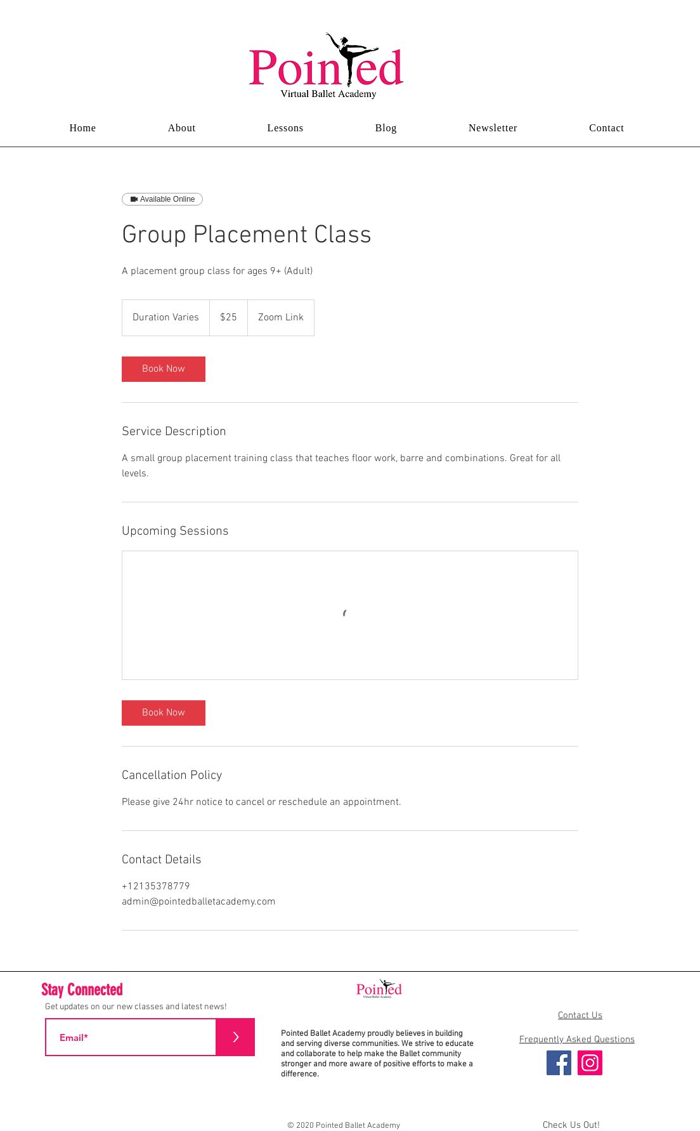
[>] (236, 1037)
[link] (163, 369)
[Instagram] (590, 1062)
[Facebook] (559, 1062)
